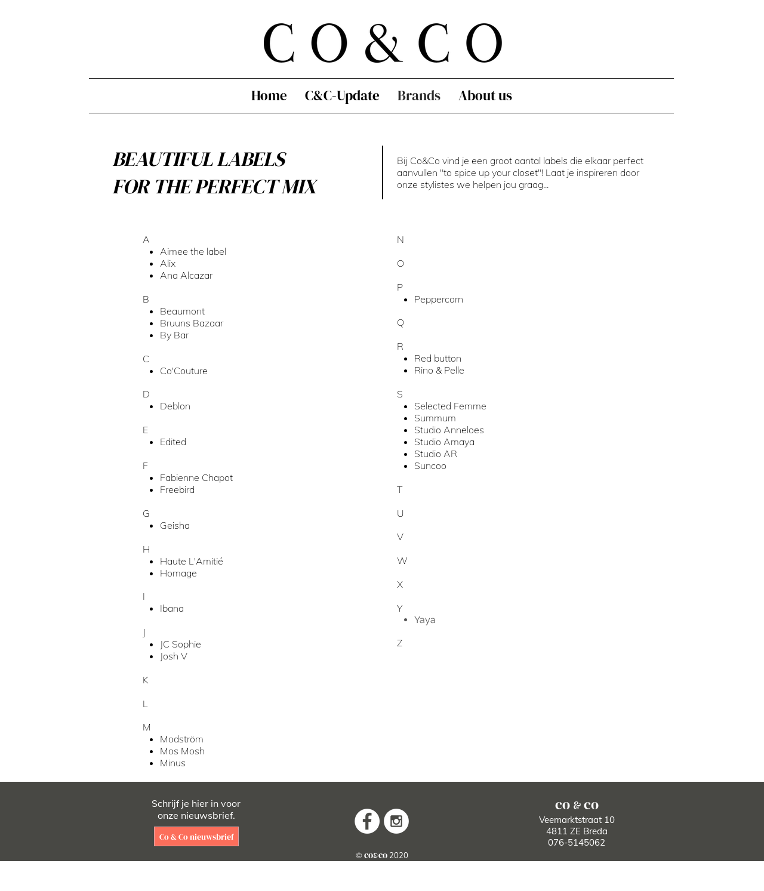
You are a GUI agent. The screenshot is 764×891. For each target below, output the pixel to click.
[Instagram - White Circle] (396, 821)
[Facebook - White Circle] (367, 821)
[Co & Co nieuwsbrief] (196, 836)
